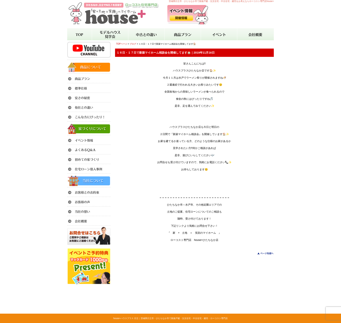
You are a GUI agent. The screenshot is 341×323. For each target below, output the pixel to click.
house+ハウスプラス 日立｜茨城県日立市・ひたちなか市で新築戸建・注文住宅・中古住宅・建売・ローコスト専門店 (170, 318)
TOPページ (121, 44)
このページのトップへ (263, 253)
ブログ (133, 44)
